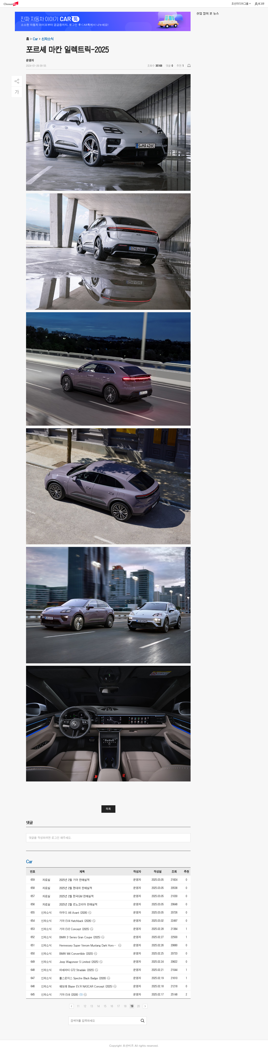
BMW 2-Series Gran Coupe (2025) (79, 937)
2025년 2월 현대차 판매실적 (75, 888)
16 (111, 1006)
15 (105, 1006)
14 (98, 1006)
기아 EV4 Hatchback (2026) (75, 921)
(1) (81, 994)
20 (138, 1006)
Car (37, 39)
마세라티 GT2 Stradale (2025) (76, 970)
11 (78, 1006)
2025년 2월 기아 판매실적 (74, 880)
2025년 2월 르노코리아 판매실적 (78, 904)
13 (91, 1006)
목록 (108, 809)
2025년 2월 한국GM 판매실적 (76, 896)
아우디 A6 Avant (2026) (73, 912)
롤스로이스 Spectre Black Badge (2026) (82, 978)
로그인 (259, 4)
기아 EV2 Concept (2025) (74, 929)
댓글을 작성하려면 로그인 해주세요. (50, 838)
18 (125, 1006)
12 (85, 1006)
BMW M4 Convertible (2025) (76, 953)
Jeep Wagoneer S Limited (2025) (79, 962)
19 (131, 1006)
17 (118, 1006)
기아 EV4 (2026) (68, 994)
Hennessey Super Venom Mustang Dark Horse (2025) (88, 945)
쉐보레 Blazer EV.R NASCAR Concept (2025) (86, 986)
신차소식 (47, 39)
